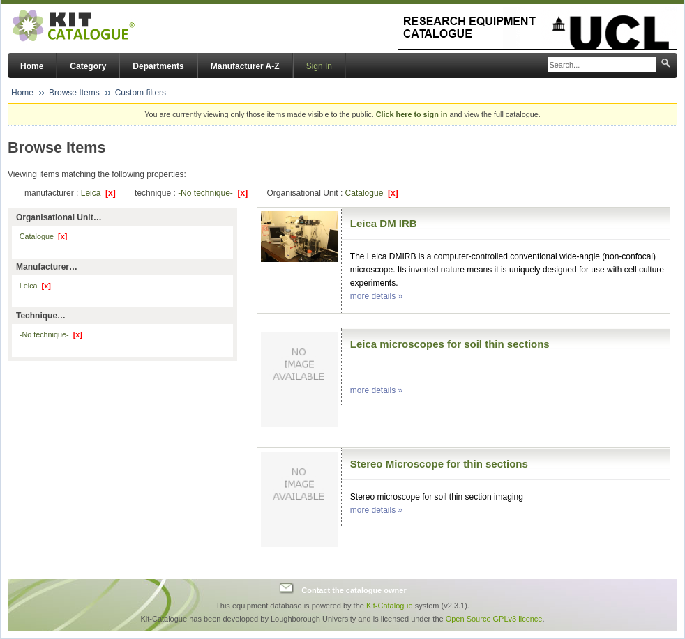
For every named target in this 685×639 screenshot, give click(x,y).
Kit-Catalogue (389, 605)
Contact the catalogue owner (353, 590)
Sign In (319, 66)
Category (88, 66)
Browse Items (74, 93)
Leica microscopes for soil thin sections (450, 344)
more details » (376, 296)
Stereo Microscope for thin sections (439, 464)
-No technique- (213, 193)
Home (31, 66)
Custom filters (140, 93)
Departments (158, 66)
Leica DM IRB (383, 223)
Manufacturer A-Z (245, 66)
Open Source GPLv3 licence (494, 619)
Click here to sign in (412, 114)
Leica (98, 193)
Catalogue (371, 193)
